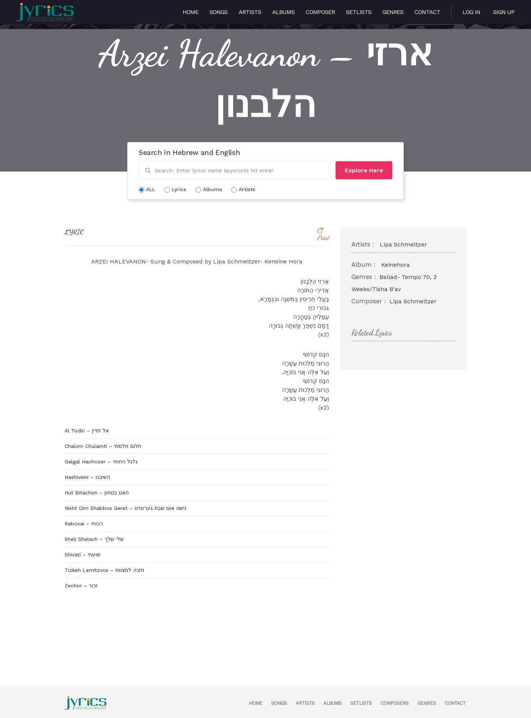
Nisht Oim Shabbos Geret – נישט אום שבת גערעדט (126, 508)
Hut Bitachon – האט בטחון (97, 493)
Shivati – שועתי (83, 555)
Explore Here (364, 170)
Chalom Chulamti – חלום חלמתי (103, 446)
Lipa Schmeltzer (403, 244)
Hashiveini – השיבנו (87, 477)
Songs (218, 11)
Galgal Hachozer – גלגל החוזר (101, 462)
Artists (250, 11)
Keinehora (395, 264)
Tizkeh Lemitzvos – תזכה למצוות (104, 570)
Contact (427, 11)
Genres (392, 11)
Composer (320, 11)
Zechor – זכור (81, 585)
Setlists (358, 11)
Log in (471, 11)
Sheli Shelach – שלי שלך (94, 539)
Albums (283, 11)
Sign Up (503, 11)
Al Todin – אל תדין (87, 431)
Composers (395, 703)
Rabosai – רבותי (84, 524)
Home (190, 11)
